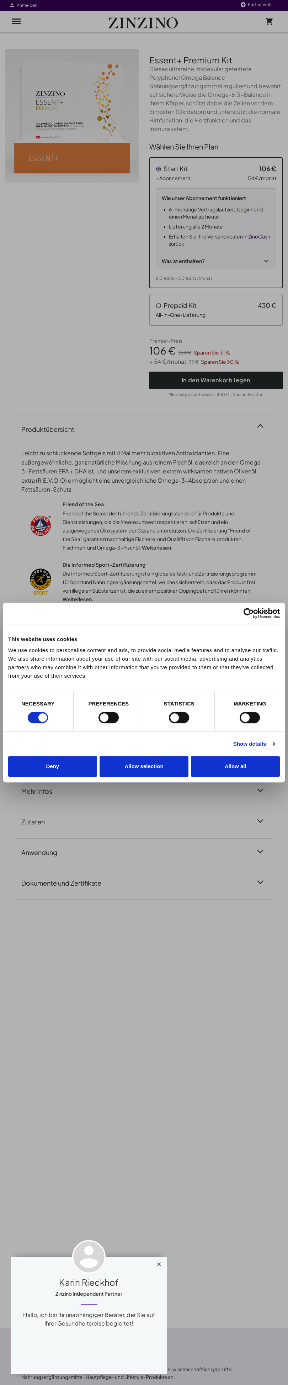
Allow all (235, 766)
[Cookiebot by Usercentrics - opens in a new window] (249, 613)
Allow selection (143, 766)
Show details (249, 744)
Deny (52, 766)
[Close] (159, 1262)
